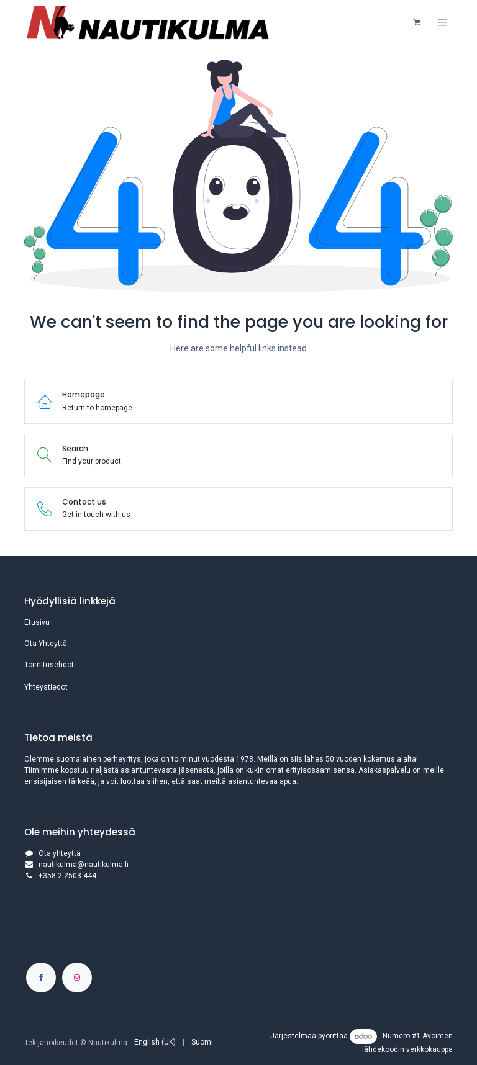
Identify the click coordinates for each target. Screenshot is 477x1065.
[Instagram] (77, 977)
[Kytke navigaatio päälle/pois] (442, 22)
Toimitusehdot (49, 664)
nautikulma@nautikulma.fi (84, 864)
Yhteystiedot (46, 687)
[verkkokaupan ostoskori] (417, 22)
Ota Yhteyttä (45, 643)
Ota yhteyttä (60, 853)
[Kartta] (238, 926)
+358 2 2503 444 (67, 875)
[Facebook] (41, 977)
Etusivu (37, 622)
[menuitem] (155, 1042)
